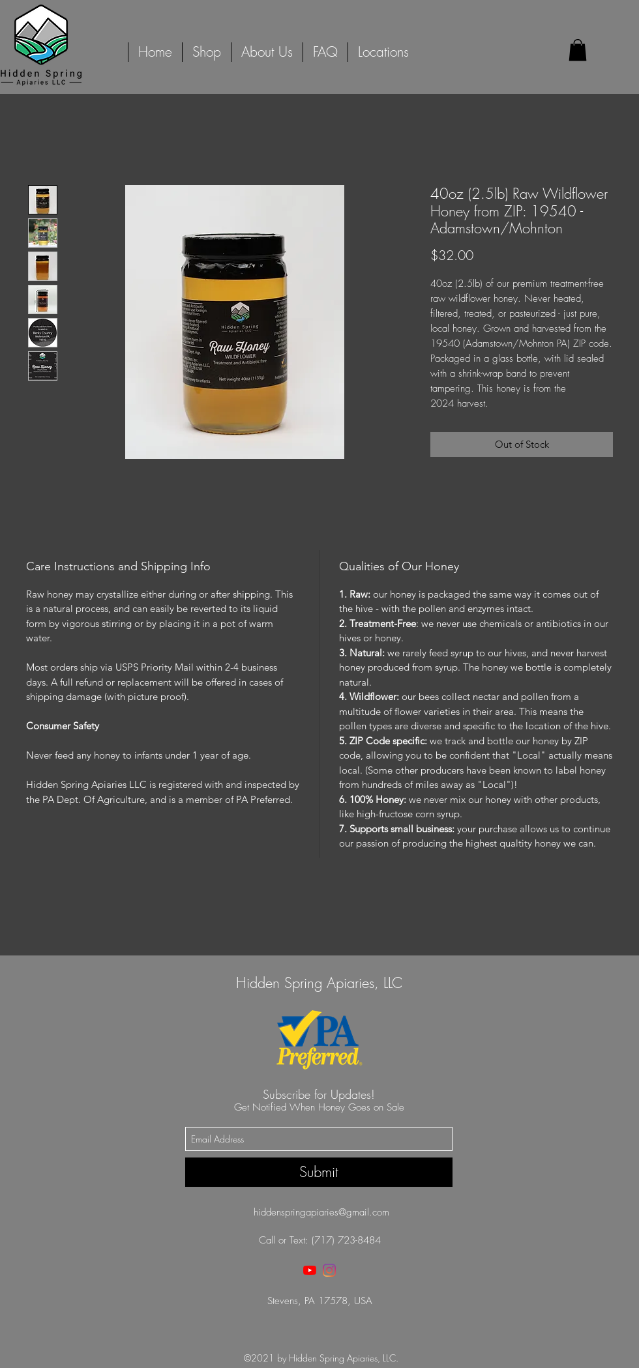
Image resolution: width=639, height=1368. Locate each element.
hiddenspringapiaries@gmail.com (321, 1212)
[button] (578, 50)
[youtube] (309, 1270)
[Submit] (319, 1172)
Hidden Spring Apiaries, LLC (319, 983)
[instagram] (329, 1270)
